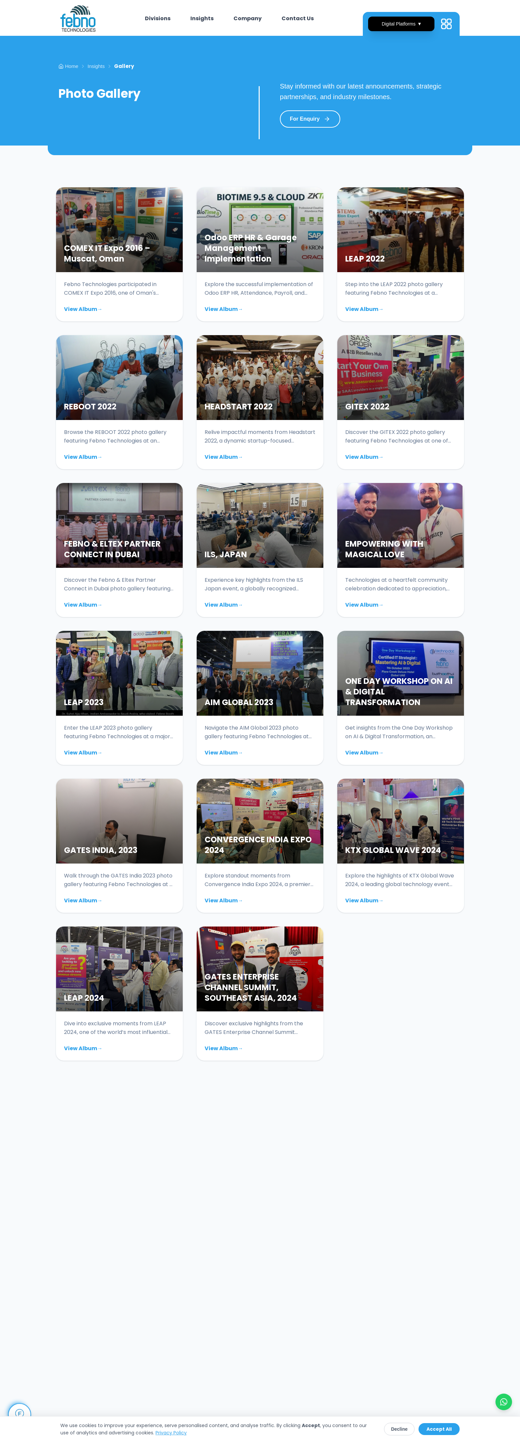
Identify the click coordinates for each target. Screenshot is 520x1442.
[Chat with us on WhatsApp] (503, 1402)
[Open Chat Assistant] (19, 1414)
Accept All (439, 1429)
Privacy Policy (171, 1432)
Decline (399, 1429)
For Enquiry (310, 119)
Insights (96, 66)
